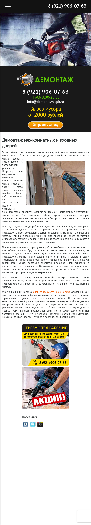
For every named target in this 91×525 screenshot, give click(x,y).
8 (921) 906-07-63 (67, 6)
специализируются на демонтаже (51, 292)
